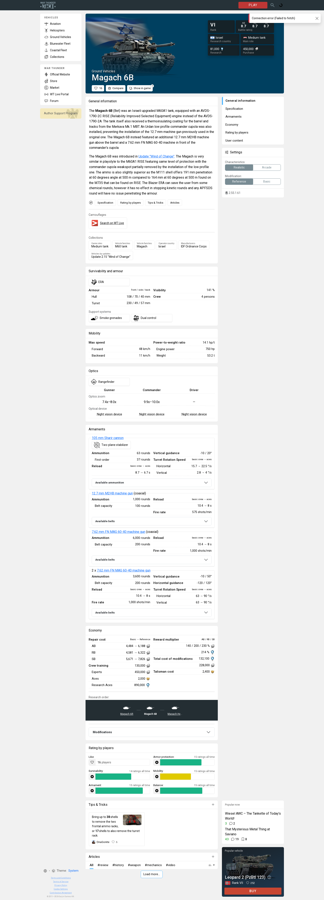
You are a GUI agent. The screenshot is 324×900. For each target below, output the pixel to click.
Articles (174, 202)
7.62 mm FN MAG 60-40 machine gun (118, 532)
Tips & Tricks (155, 202)
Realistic (239, 167)
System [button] (73, 871)
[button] (45, 871)
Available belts (105, 521)
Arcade (267, 167)
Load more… (151, 874)
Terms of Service (60, 881)
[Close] (317, 18)
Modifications (102, 732)
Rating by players (130, 202)
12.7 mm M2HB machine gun (112, 493)
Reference (239, 181)
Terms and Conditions (61, 878)
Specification (105, 202)
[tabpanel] (152, 528)
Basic (266, 181)
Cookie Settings (61, 889)
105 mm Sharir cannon (108, 438)
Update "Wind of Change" (156, 156)
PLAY (253, 5)
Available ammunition (109, 482)
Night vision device (109, 414)
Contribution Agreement (61, 893)
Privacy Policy (60, 885)
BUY (252, 891)
